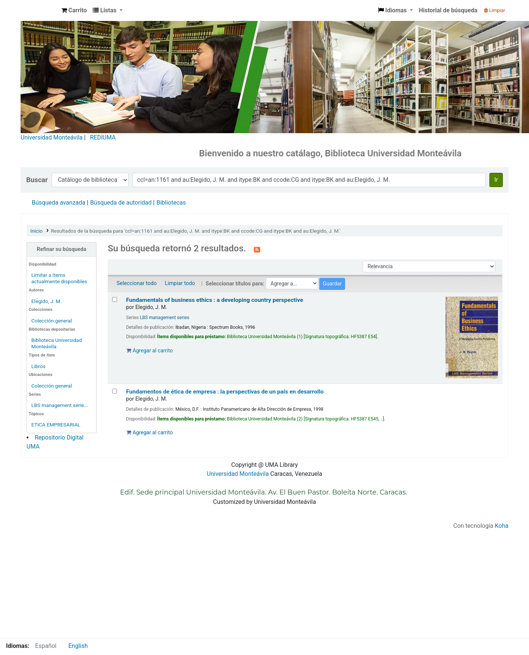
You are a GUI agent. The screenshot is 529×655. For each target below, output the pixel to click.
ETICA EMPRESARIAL (55, 425)
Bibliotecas (171, 202)
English (78, 645)
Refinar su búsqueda (61, 249)
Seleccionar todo (137, 283)
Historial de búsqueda (448, 10)
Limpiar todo (180, 283)
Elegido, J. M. (46, 301)
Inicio (36, 231)
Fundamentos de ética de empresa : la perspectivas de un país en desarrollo (225, 391)
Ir (496, 179)
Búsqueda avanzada (58, 202)
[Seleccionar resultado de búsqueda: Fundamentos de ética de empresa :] (114, 391)
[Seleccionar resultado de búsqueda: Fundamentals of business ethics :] (114, 299)
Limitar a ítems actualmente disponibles (59, 278)
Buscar (37, 180)
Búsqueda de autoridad (120, 202)
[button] (74, 10)
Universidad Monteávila (52, 137)
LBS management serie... (59, 405)
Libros (38, 366)
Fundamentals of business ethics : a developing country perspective (214, 300)
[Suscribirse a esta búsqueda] (257, 249)
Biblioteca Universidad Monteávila (39, 10)
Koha (501, 525)
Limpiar (494, 10)
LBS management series (164, 317)
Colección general (51, 321)
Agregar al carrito (149, 350)
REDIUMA (103, 137)
